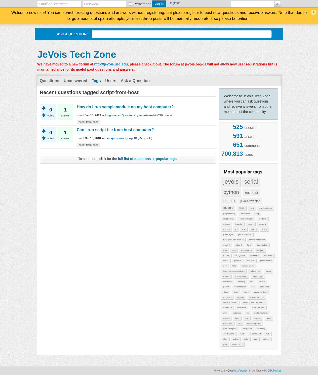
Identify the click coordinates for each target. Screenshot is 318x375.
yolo (243, 229)
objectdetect (262, 245)
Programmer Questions (120, 115)
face (240, 323)
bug (257, 214)
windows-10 (246, 250)
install (225, 261)
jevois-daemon (244, 234)
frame (245, 292)
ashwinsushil (148, 115)
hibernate (227, 297)
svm (225, 313)
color (246, 339)
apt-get (226, 318)
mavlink (226, 245)
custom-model (248, 266)
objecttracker (240, 287)
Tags (96, 81)
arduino (251, 192)
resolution (227, 281)
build (264, 229)
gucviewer (227, 323)
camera (262, 224)
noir (225, 266)
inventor (239, 224)
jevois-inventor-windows (233, 271)
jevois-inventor (250, 201)
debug (235, 339)
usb (234, 250)
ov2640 (240, 297)
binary (268, 271)
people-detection (256, 297)
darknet (260, 250)
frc (247, 313)
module (228, 208)
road (242, 334)
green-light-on (260, 292)
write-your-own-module (233, 240)
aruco (241, 208)
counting (261, 328)
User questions (114, 138)
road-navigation (230, 328)
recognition (240, 255)
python (231, 192)
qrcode (226, 255)
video (225, 292)
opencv (226, 224)
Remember (142, 4)
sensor (262, 281)
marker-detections (257, 240)
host (252, 208)
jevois (230, 181)
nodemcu (237, 313)
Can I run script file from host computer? (115, 130)
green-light (228, 234)
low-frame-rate (258, 308)
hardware (268, 255)
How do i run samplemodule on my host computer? (125, 107)
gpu (255, 339)
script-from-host (230, 302)
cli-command (255, 334)
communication (246, 219)
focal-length (258, 276)
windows (262, 219)
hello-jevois (255, 271)
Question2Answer (237, 370)
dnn (225, 250)
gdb (225, 344)
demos (226, 276)
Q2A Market (274, 370)
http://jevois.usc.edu (111, 64)
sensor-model (241, 276)
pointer (266, 339)
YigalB (133, 138)
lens (249, 245)
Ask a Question (135, 81)
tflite (234, 266)
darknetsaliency (261, 313)
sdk (252, 287)
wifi (267, 334)
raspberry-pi (228, 219)
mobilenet (241, 308)
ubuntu (229, 201)
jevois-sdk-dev (265, 208)
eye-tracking (228, 334)
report (250, 224)
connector (264, 287)
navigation (247, 328)
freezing (241, 281)
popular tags (166, 159)
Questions (49, 81)
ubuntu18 (227, 308)
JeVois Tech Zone (76, 54)
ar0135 (226, 229)
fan (251, 281)
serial (251, 181)
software (250, 261)
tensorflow (245, 214)
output (254, 229)
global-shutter (266, 261)
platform (237, 261)
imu (246, 318)
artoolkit (257, 318)
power (226, 287)
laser (237, 318)
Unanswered (75, 81)
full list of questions (134, 159)
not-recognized (254, 323)
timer (269, 318)
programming (229, 214)
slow (225, 339)
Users (110, 81)
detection (254, 255)
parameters (237, 344)
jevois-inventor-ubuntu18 (254, 302)
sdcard (239, 245)
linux (236, 292)
